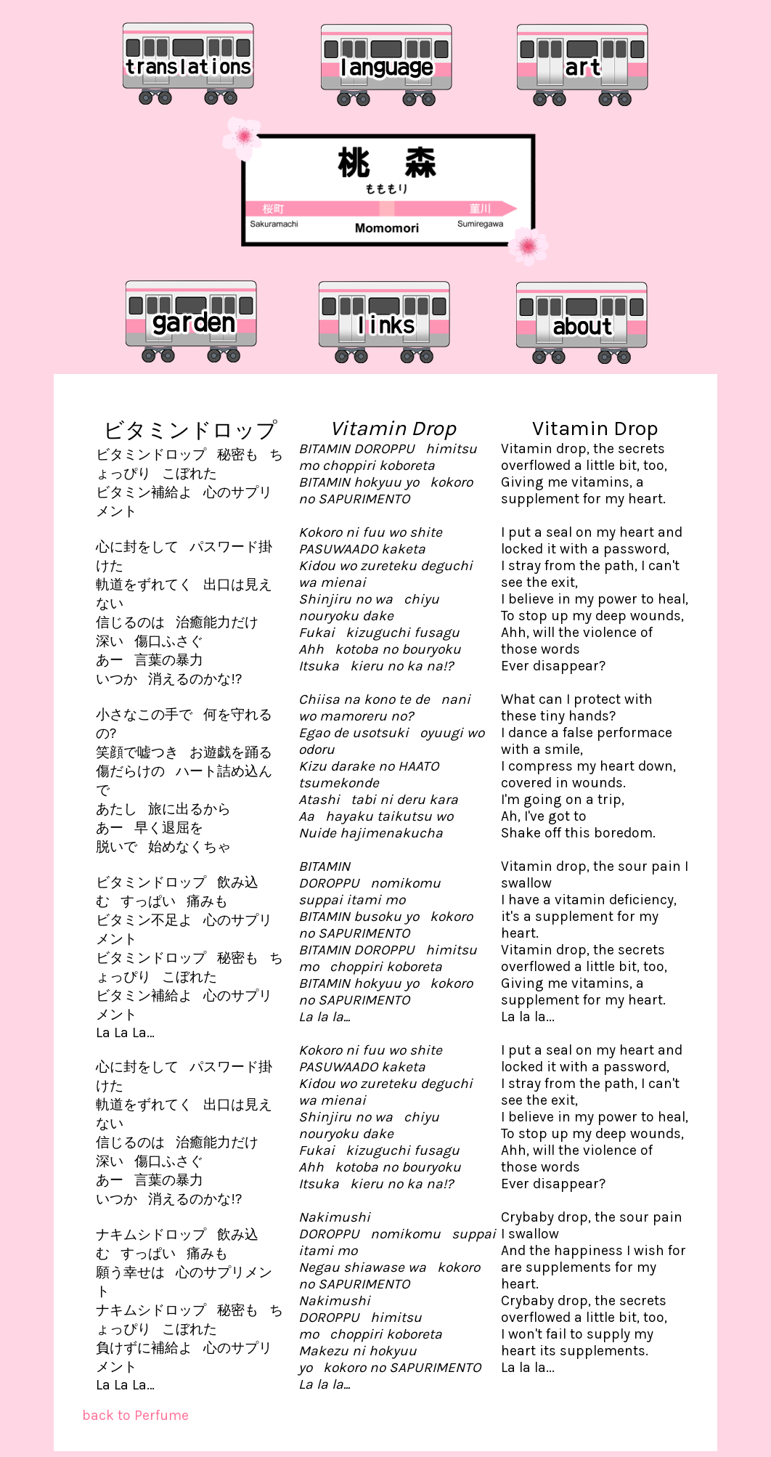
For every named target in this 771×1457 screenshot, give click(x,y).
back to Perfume (135, 1415)
